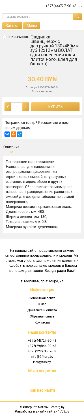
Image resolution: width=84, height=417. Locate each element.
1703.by (63, 411)
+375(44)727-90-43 (42, 341)
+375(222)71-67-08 (42, 351)
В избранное (15, 37)
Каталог (12, 25)
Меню (32, 25)
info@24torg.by (42, 357)
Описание (11, 147)
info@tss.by (42, 362)
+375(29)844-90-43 (42, 346)
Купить (55, 107)
